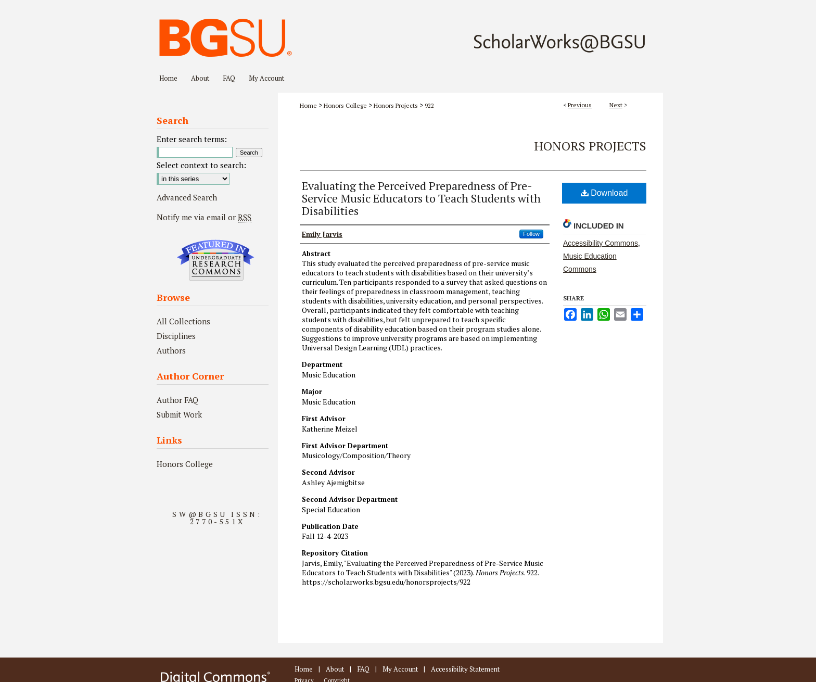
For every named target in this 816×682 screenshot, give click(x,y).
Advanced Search (187, 197)
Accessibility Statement (465, 669)
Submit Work (179, 414)
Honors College (345, 105)
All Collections (183, 321)
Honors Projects (396, 105)
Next (615, 105)
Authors (171, 350)
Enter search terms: (192, 139)
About (335, 669)
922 (429, 105)
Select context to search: (201, 165)
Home (308, 105)
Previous (580, 105)
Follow (531, 234)
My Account (400, 669)
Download (604, 192)
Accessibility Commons (600, 243)
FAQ (363, 669)
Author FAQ (177, 400)
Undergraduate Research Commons (215, 260)
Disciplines (176, 336)
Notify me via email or (204, 217)
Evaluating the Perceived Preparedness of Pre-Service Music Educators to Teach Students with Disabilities (421, 198)
